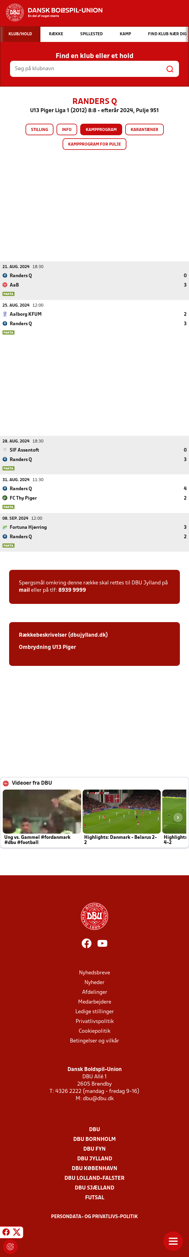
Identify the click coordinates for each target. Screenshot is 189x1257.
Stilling (39, 130)
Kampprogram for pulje (94, 144)
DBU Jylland (94, 1158)
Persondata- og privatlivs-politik (94, 1216)
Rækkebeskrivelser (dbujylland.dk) (63, 635)
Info (67, 130)
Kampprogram (101, 130)
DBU (94, 1129)
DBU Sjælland (94, 1187)
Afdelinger (94, 992)
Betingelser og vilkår (94, 1040)
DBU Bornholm (94, 1139)
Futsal (94, 1197)
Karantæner (144, 130)
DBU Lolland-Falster (94, 1178)
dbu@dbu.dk (98, 1098)
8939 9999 (72, 590)
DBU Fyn (94, 1149)
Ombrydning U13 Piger (47, 647)
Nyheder (94, 982)
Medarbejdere (94, 1001)
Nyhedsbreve (94, 972)
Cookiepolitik (94, 1031)
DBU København (94, 1168)
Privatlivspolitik (95, 1021)
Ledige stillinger (94, 1011)
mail (24, 590)
